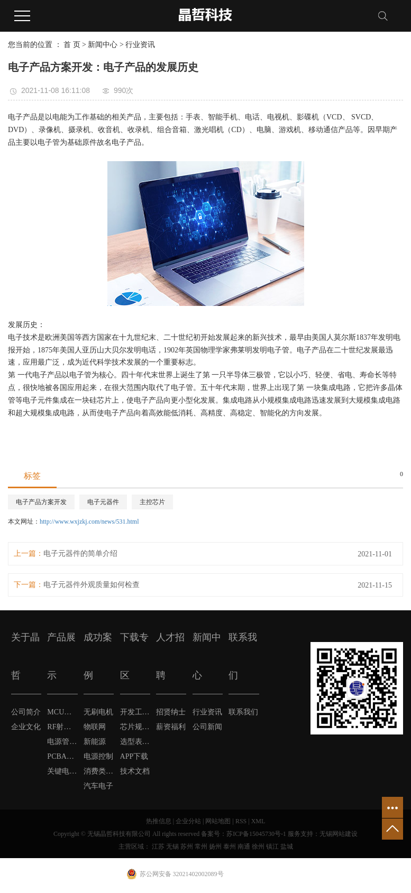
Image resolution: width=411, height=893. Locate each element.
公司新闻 (207, 727)
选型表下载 (135, 742)
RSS (240, 821)
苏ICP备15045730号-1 (256, 834)
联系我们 (243, 712)
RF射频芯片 (62, 727)
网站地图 (218, 821)
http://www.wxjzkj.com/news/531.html (89, 521)
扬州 (215, 846)
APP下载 (134, 756)
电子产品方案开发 (41, 502)
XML (258, 821)
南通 (244, 846)
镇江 (272, 846)
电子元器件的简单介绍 (80, 553)
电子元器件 (103, 502)
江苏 (158, 846)
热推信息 (158, 821)
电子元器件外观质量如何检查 (91, 585)
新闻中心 (102, 45)
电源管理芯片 (62, 742)
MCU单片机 (62, 712)
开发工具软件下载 (135, 712)
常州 (201, 846)
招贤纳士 (171, 712)
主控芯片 (152, 502)
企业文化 (26, 727)
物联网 (95, 727)
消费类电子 (99, 771)
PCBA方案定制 (62, 756)
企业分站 (188, 821)
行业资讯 (140, 45)
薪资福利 (171, 727)
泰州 (229, 846)
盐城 (286, 846)
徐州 (258, 846)
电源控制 (98, 756)
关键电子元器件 (62, 771)
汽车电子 (98, 786)
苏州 (186, 846)
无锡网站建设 (338, 834)
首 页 (71, 45)
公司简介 (26, 712)
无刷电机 (98, 712)
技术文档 (135, 771)
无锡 (172, 846)
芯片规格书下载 (135, 727)
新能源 (95, 742)
